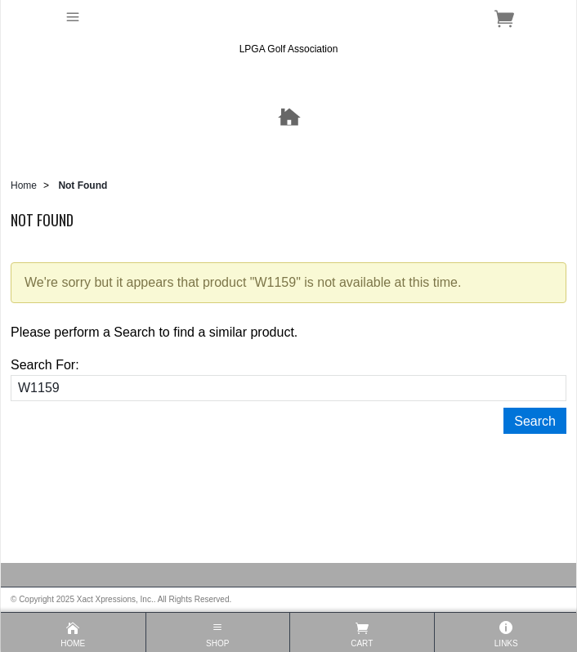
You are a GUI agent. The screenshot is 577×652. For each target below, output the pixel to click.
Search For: (45, 365)
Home (24, 185)
